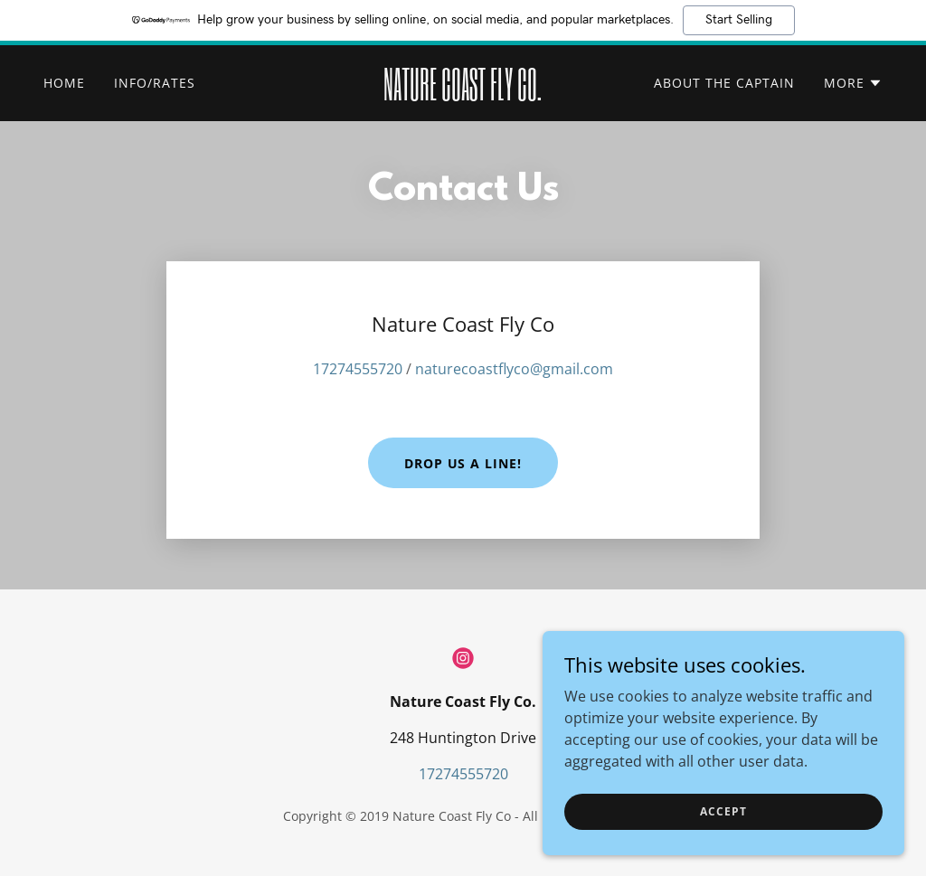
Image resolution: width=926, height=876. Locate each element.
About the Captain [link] (724, 82)
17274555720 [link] (357, 369)
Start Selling (738, 20)
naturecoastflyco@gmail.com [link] (514, 369)
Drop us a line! (463, 463)
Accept (723, 811)
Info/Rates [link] (154, 82)
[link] (462, 95)
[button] (853, 83)
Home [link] (64, 82)
